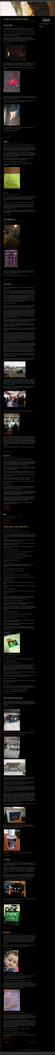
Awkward (6, 455)
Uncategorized (9, 26)
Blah (4, 514)
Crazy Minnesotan (9, 219)
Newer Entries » (33, 21)
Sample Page (43, 27)
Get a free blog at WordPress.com (19, 1050)
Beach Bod (6, 932)
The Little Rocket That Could (12, 698)
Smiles (5, 141)
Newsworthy (7, 284)
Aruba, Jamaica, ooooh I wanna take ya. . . (16, 526)
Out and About (8, 25)
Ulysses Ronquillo (37, 1050)
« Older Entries (6, 21)
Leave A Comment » (7, 137)
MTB (27, 5)
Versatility (6, 859)
